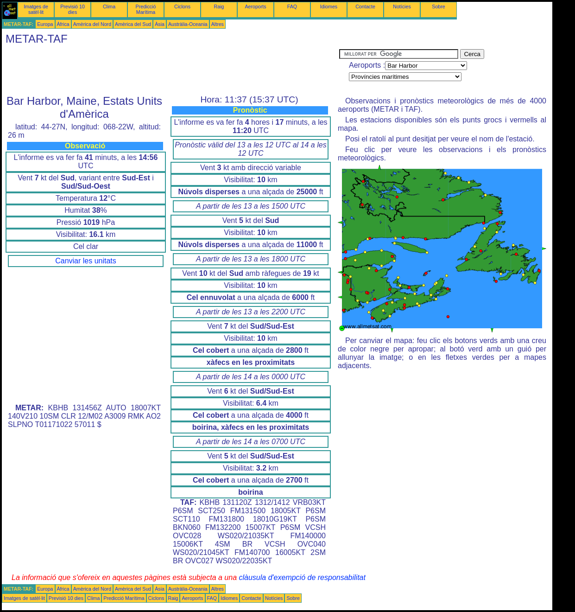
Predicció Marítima (146, 9)
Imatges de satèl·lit (36, 9)
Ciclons (182, 6)
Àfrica (63, 24)
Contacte (365, 6)
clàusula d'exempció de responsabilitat (302, 577)
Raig (219, 6)
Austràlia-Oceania (188, 24)
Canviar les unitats (85, 261)
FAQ (292, 6)
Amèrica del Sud (133, 24)
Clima (109, 6)
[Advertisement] (170, 70)
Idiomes (328, 6)
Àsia (159, 24)
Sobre (438, 6)
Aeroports (255, 6)
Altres (217, 24)
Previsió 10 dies (72, 9)
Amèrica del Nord (92, 24)
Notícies (402, 6)
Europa (45, 24)
